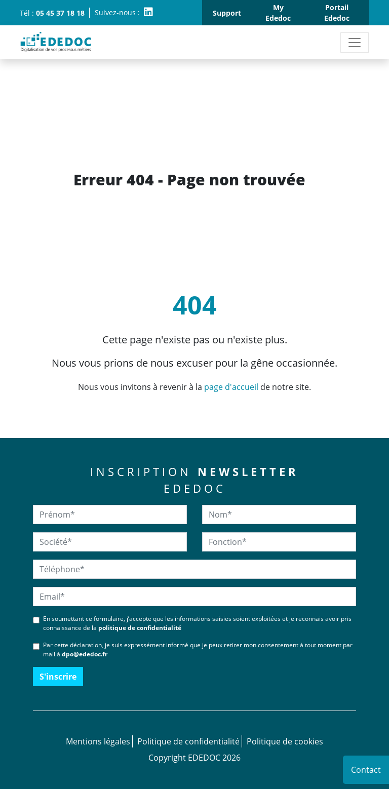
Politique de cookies (285, 741)
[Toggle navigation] (354, 42)
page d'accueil (231, 386)
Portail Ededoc (336, 13)
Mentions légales (98, 741)
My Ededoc (278, 13)
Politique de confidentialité (188, 741)
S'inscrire (58, 676)
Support (227, 13)
